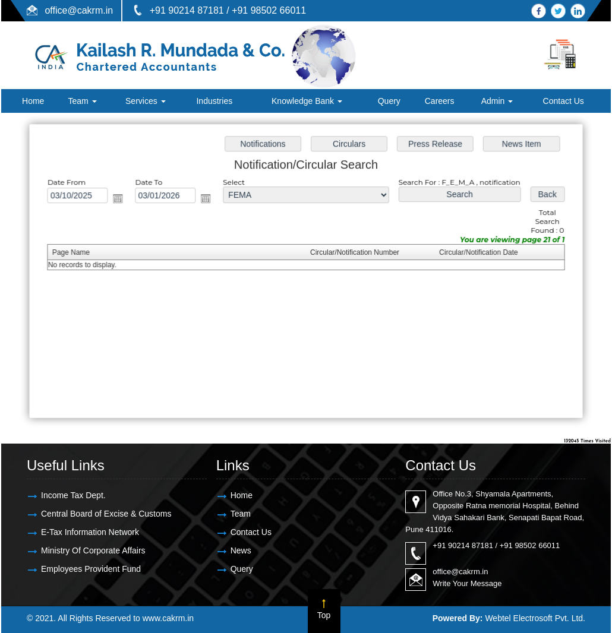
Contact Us (563, 101)
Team (82, 101)
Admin (497, 101)
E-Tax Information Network (90, 532)
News (241, 550)
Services (145, 101)
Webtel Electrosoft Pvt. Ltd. (535, 618)
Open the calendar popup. (120, 199)
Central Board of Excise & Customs (106, 513)
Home (33, 101)
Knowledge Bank (307, 101)
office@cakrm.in (79, 10)
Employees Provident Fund (91, 569)
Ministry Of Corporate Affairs (93, 550)
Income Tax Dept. (73, 495)
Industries (214, 101)
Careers (440, 101)
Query (389, 101)
